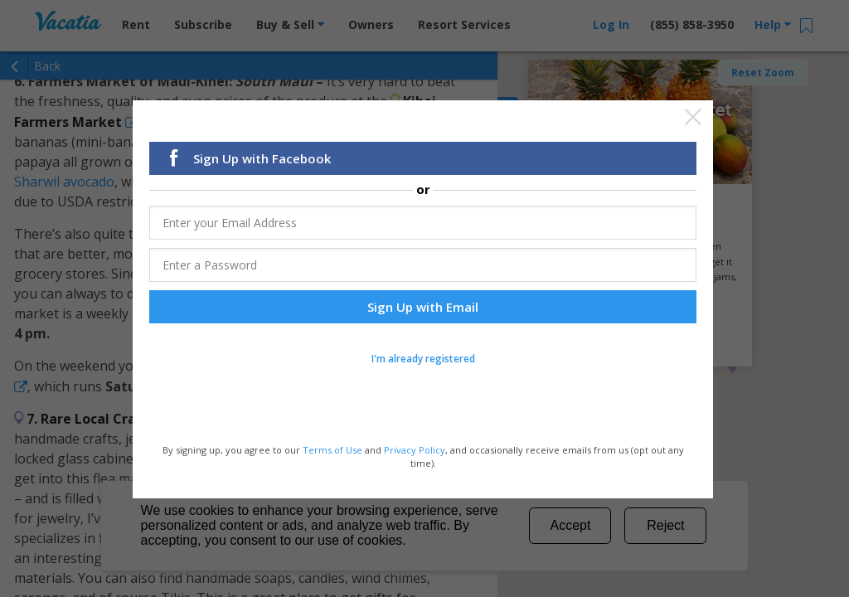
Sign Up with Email (422, 306)
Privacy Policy (414, 449)
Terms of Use (332, 449)
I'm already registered (423, 358)
